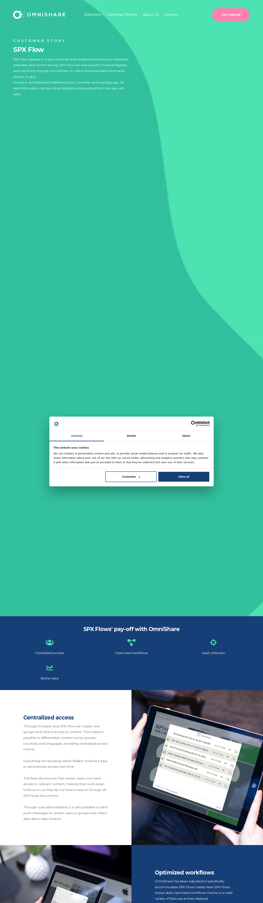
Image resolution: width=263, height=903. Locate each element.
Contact (172, 14)
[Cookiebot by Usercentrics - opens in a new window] (194, 423)
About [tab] (186, 435)
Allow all (183, 476)
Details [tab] (131, 435)
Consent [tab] (76, 435)
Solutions (92, 14)
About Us (151, 14)
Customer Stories (121, 14)
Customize (131, 476)
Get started (229, 14)
